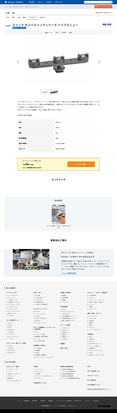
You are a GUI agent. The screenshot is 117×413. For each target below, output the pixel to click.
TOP (7, 17)
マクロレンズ (38, 371)
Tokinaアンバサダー (104, 406)
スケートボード (93, 316)
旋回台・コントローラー (14, 374)
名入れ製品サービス (94, 385)
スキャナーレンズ (93, 375)
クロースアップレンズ (14, 311)
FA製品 (36, 366)
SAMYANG (11, 329)
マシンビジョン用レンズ (14, 380)
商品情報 (32, 2)
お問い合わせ (59, 2)
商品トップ (48, 32)
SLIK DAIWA (39, 297)
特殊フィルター (12, 313)
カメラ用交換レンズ (13, 320)
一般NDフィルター (13, 300)
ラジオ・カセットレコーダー (97, 300)
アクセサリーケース (40, 323)
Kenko (10, 325)
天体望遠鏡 (64, 306)
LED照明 (37, 374)
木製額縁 (37, 350)
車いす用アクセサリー (95, 343)
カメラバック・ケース (40, 309)
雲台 (24, 17)
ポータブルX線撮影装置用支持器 (71, 378)
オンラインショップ (103, 6)
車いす (91, 341)
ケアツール (92, 327)
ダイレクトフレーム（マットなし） (44, 357)
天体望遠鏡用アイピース (68, 316)
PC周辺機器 (92, 295)
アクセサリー (22, 6)
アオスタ (37, 311)
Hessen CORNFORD (40, 318)
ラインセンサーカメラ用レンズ (43, 376)
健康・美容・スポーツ (94, 313)
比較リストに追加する (19, 28)
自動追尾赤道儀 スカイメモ (69, 318)
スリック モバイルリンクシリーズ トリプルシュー (45, 25)
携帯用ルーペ (65, 332)
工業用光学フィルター (40, 383)
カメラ (37, 332)
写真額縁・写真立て (40, 345)
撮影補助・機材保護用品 (41, 336)
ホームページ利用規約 (60, 405)
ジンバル (37, 338)
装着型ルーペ (65, 337)
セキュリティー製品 (13, 366)
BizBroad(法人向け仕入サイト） (99, 389)
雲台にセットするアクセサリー (33, 6)
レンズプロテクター (13, 295)
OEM (89, 366)
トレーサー (92, 304)
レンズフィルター (12, 292)
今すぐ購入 (82, 164)
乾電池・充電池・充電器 (95, 302)
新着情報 (26, 400)
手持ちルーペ (65, 330)
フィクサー (11, 371)
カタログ (87, 400)
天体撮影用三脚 (39, 302)
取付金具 (10, 378)
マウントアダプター (13, 336)
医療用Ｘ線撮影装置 (67, 366)
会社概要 (42, 400)
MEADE (64, 309)
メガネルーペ (65, 328)
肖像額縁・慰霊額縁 (40, 355)
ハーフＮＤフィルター (14, 304)
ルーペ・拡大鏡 (65, 325)
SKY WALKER (65, 314)
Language (96, 400)
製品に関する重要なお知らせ (104, 12)
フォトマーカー (93, 309)
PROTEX (37, 320)
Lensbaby (11, 332)
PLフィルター (12, 297)
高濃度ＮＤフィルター (14, 302)
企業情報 (49, 2)
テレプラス (11, 334)
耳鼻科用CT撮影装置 (67, 376)
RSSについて (72, 405)
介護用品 (90, 334)
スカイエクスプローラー (68, 311)
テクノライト (38, 369)
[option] (58, 62)
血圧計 (91, 325)
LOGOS (37, 316)
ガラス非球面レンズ (94, 371)
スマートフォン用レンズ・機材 (16, 343)
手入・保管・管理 (40, 341)
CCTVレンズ (11, 376)
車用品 (91, 306)
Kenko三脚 (38, 300)
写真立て (37, 352)
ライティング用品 (40, 334)
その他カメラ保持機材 (41, 304)
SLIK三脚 (37, 295)
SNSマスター (11, 352)
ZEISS (10, 327)
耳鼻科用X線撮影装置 (68, 374)
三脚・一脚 (11, 6)
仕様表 (64, 32)
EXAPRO (10, 346)
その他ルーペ (65, 339)
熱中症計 (91, 320)
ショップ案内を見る (68, 273)
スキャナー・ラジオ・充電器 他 (97, 292)
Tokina (10, 323)
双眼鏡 (64, 295)
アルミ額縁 (38, 348)
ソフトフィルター (13, 306)
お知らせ (40, 2)
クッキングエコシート (95, 329)
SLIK (16, 6)
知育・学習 (64, 348)
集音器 (91, 323)
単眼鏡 (64, 300)
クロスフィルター (13, 309)
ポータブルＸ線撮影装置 (68, 371)
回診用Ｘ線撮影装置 (67, 369)
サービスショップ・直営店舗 (63, 400)
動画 (70, 32)
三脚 (13, 17)
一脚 (18, 17)
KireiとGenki (92, 318)
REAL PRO (11, 348)
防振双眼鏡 (65, 297)
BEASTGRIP (11, 350)
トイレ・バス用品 (94, 346)
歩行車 (91, 339)
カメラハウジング (13, 369)
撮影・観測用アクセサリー (69, 320)
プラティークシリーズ (95, 350)
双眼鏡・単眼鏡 (65, 292)
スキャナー (92, 297)
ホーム (6, 6)
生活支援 (92, 348)
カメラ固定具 (92, 380)
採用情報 (50, 400)
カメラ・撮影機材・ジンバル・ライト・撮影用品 (44, 328)
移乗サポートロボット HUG (96, 355)
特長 (57, 32)
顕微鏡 (63, 343)
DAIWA (42, 17)
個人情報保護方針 (46, 405)
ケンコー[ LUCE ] (40, 314)
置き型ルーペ (65, 334)
